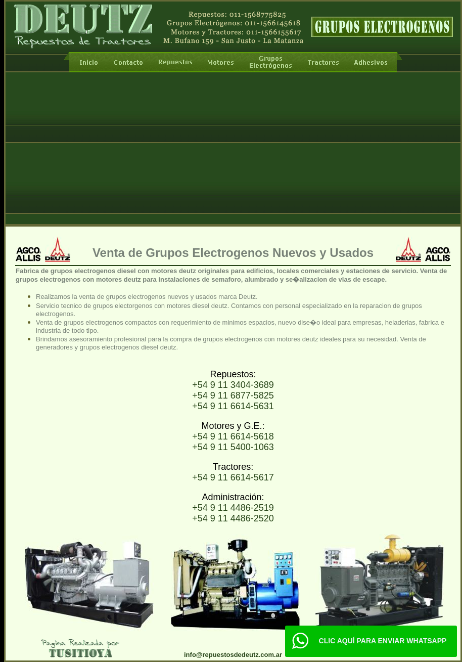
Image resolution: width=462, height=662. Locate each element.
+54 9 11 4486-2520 (233, 518)
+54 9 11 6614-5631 (233, 406)
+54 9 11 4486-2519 (233, 508)
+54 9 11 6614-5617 (233, 477)
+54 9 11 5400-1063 (233, 447)
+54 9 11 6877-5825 (233, 395)
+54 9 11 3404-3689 (233, 385)
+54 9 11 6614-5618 (233, 436)
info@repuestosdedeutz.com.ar (233, 654)
